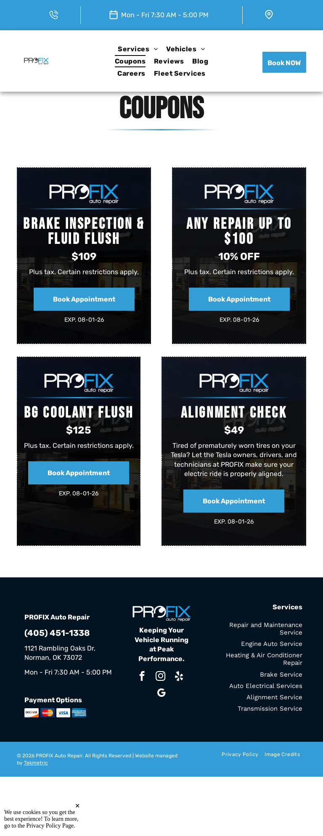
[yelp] (179, 677)
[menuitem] (138, 48)
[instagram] (160, 677)
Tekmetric (36, 763)
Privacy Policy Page (50, 826)
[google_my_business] (161, 693)
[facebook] (142, 677)
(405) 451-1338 (57, 633)
